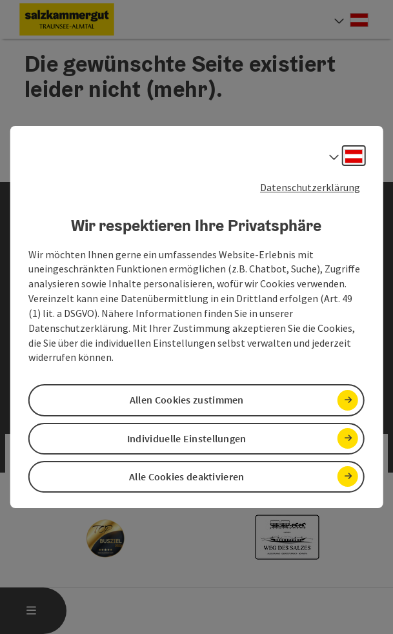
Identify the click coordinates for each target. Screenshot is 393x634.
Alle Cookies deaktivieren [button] (187, 476)
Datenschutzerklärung (310, 187)
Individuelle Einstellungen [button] (187, 438)
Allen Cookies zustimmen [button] (187, 400)
